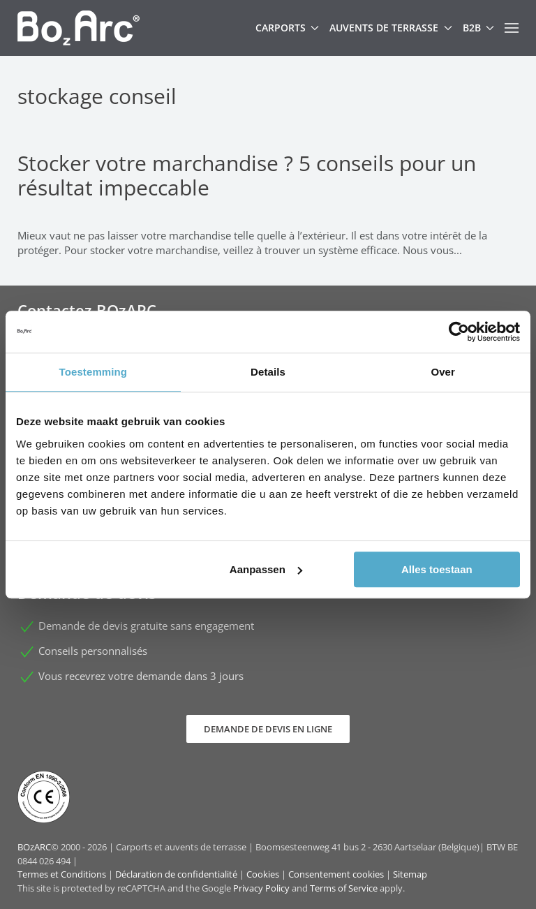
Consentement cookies (336, 874)
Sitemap (410, 874)
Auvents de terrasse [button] (390, 27)
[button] (512, 28)
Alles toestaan (436, 569)
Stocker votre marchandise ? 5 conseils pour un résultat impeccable (246, 175)
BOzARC (34, 847)
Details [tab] (268, 372)
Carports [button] (287, 27)
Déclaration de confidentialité (176, 874)
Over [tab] (443, 372)
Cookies (262, 874)
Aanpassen (266, 569)
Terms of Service (344, 888)
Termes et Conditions (61, 874)
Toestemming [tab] (93, 372)
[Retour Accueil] (78, 28)
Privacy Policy (261, 888)
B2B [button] (479, 27)
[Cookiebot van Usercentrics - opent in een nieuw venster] (459, 331)
